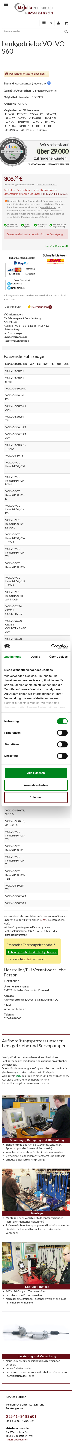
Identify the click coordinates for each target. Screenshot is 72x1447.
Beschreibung (13, 306)
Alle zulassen (36, 772)
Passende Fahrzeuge (21, 73)
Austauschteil (35, 201)
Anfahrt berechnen (17, 1439)
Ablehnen (36, 797)
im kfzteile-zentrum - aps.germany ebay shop (48, 164)
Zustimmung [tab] (12, 656)
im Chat (26, 959)
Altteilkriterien (48, 207)
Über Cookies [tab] (58, 656)
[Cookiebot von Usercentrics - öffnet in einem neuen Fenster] (51, 646)
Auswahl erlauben (36, 785)
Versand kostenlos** (47, 184)
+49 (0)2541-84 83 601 (54, 193)
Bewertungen (40, 307)
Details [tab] (35, 656)
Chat (43, 919)
